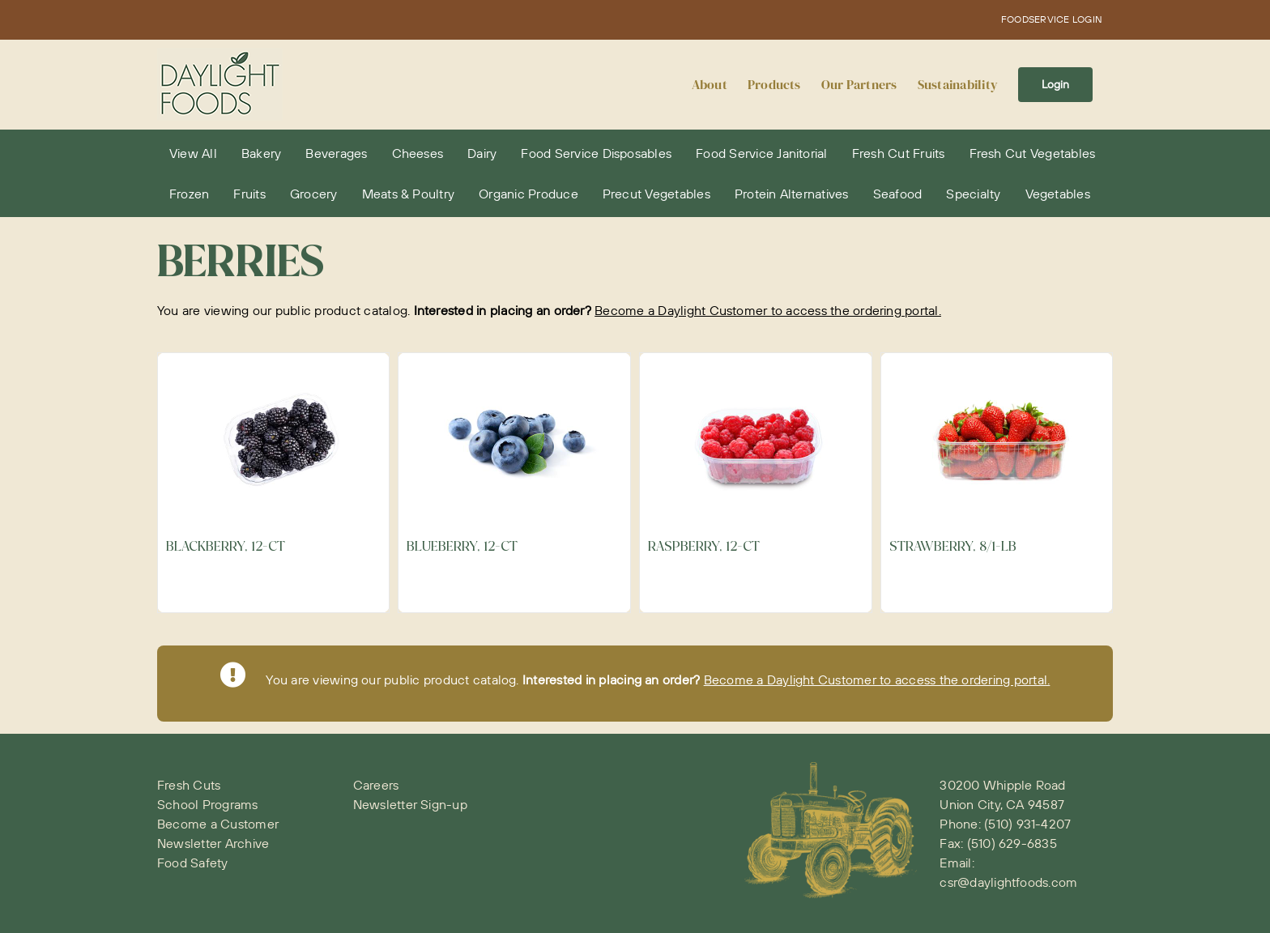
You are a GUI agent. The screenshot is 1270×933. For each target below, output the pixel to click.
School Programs (207, 804)
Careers (376, 785)
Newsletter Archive (213, 843)
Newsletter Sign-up (410, 804)
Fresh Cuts (188, 785)
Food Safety (192, 862)
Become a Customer (218, 824)
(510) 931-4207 (1027, 824)
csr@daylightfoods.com (1008, 882)
